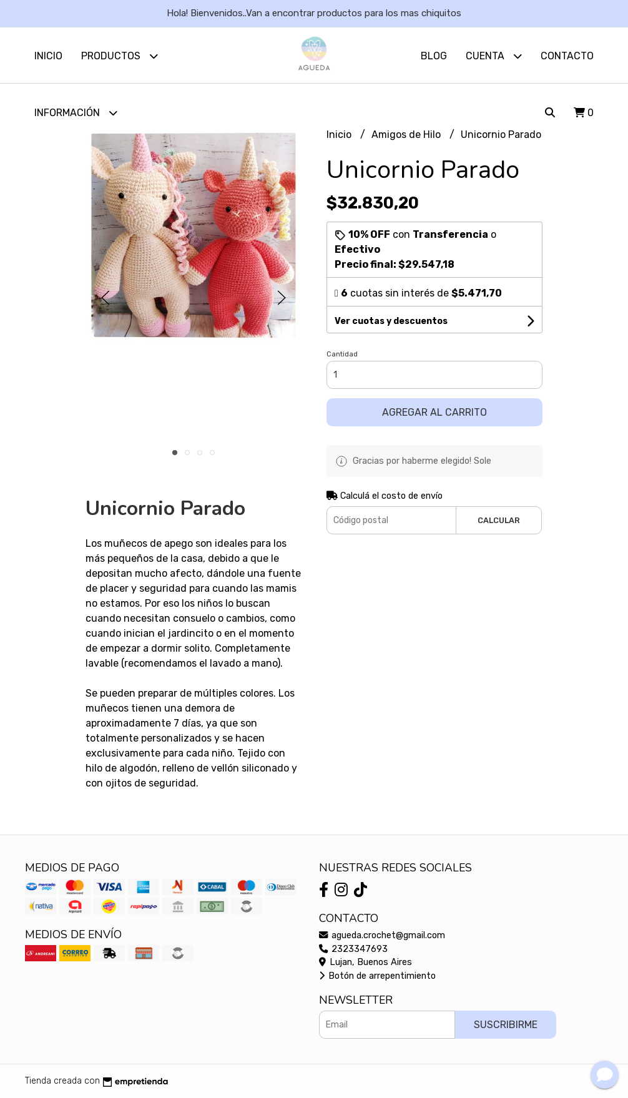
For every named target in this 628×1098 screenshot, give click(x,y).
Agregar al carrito (434, 412)
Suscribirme (505, 1025)
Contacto (567, 56)
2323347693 (353, 949)
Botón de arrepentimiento (377, 976)
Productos (119, 55)
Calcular (499, 520)
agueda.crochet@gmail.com (382, 935)
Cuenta (494, 55)
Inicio (48, 56)
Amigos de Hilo (407, 135)
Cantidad (342, 354)
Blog (434, 56)
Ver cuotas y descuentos (391, 321)
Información (75, 112)
